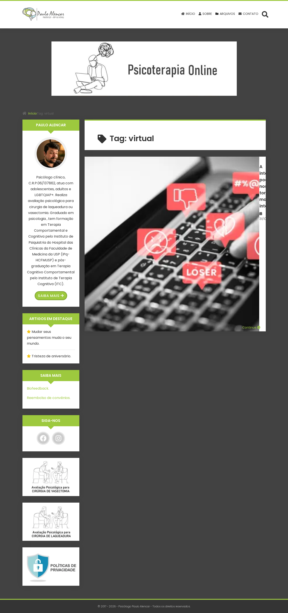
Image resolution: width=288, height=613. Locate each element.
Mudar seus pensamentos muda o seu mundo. (49, 337)
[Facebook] (43, 438)
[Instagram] (58, 438)
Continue (251, 218)
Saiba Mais (51, 295)
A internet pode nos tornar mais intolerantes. (201, 170)
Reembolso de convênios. (48, 397)
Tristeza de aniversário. (51, 356)
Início (32, 113)
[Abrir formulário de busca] (265, 14)
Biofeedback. (38, 388)
